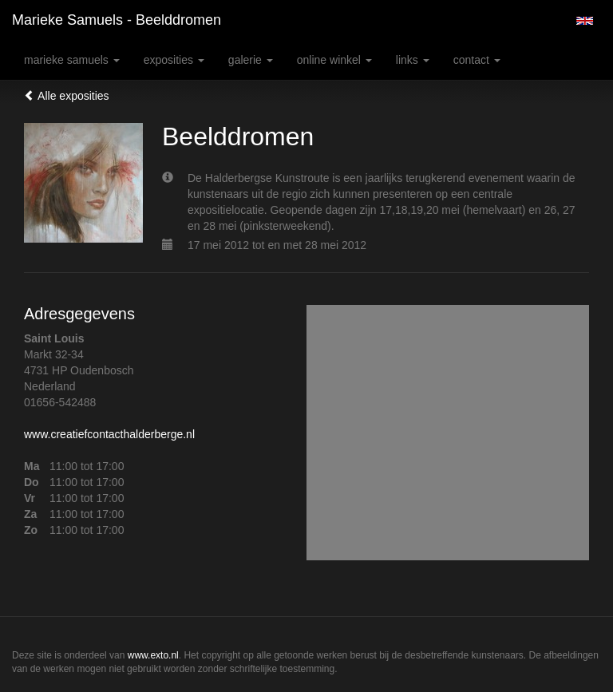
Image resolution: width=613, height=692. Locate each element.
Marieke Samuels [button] (72, 59)
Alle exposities (66, 95)
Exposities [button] (174, 59)
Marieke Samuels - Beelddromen (116, 20)
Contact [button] (476, 59)
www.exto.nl (153, 655)
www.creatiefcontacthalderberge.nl (109, 434)
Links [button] (412, 59)
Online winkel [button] (334, 59)
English (584, 21)
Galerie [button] (250, 59)
